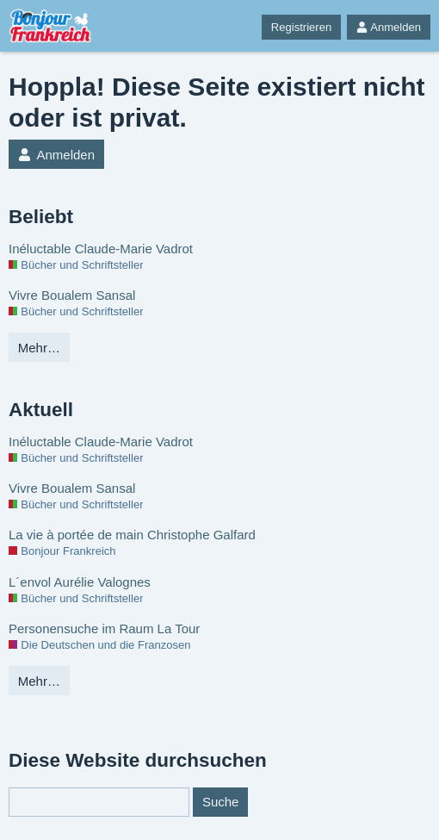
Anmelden (388, 27)
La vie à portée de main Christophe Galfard (132, 534)
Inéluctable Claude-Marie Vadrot (101, 248)
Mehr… (39, 347)
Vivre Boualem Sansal (72, 295)
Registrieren (301, 27)
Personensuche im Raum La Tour (104, 628)
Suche (220, 801)
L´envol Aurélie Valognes (80, 582)
